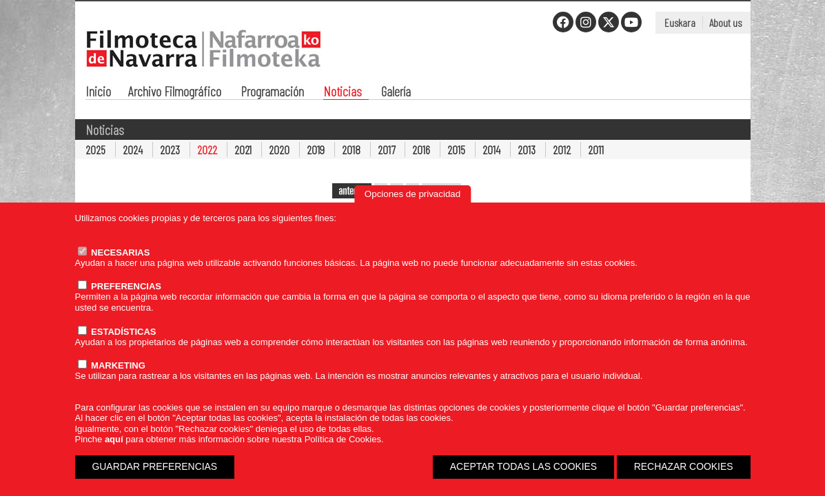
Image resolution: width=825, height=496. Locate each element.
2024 (133, 149)
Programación (272, 92)
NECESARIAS (114, 252)
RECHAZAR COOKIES (683, 466)
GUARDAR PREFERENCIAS (155, 466)
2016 (421, 149)
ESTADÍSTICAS (117, 332)
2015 (456, 149)
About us (725, 22)
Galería (396, 92)
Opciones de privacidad (412, 194)
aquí (114, 439)
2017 (386, 149)
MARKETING (111, 365)
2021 (243, 149)
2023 (170, 149)
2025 (95, 149)
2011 (596, 149)
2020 (279, 149)
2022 (207, 149)
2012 (562, 149)
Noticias (342, 92)
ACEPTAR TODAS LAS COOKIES (523, 466)
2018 (351, 149)
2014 (491, 149)
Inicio (98, 92)
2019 (316, 149)
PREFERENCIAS (119, 286)
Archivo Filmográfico (174, 92)
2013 (527, 149)
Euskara (679, 22)
